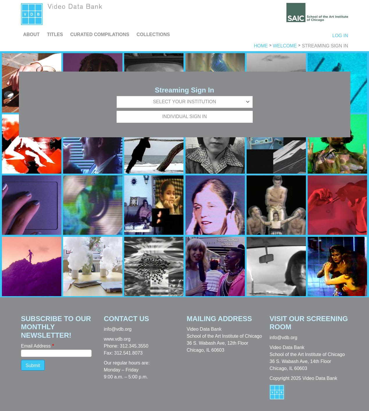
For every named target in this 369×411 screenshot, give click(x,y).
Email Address (36, 346)
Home (261, 46)
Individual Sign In (184, 116)
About (31, 34)
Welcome (285, 46)
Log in (340, 35)
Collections (153, 34)
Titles (55, 34)
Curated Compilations (99, 34)
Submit (33, 365)
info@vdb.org (117, 329)
